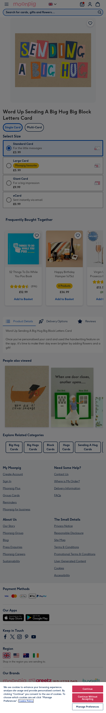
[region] (53, 697)
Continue (88, 689)
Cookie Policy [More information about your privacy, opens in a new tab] (26, 701)
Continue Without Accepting (87, 697)
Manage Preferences (87, 706)
